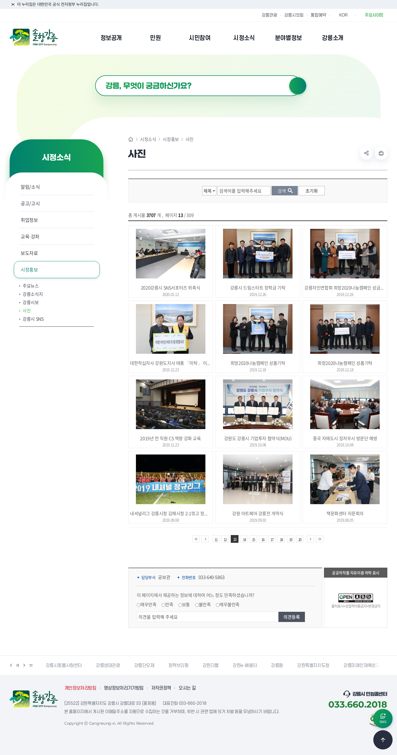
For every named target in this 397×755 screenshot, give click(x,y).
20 (299, 539)
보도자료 (29, 252)
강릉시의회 (294, 15)
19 (290, 539)
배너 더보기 (31, 665)
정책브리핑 (178, 665)
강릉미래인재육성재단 (364, 665)
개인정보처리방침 (80, 688)
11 (215, 539)
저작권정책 (161, 688)
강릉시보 (31, 302)
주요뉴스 (31, 285)
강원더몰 (211, 665)
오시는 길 (187, 688)
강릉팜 (277, 665)
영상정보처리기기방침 (124, 688)
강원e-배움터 (245, 665)
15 (253, 539)
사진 (27, 310)
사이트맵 (383, 37)
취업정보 (29, 219)
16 (262, 539)
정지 (18, 665)
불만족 (205, 604)
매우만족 (148, 604)
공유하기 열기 (366, 153)
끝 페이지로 (319, 539)
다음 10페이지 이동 (310, 539)
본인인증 (369, 37)
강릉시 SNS (33, 318)
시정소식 (148, 139)
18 (281, 539)
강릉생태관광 (108, 665)
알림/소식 (30, 186)
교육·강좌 (30, 236)
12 (225, 539)
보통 (186, 604)
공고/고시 (30, 203)
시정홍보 (29, 269)
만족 (169, 604)
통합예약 (318, 15)
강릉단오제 (144, 665)
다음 (24, 665)
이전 (11, 665)
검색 (297, 85)
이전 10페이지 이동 (205, 539)
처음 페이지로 (196, 539)
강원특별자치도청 (313, 665)
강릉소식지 (33, 294)
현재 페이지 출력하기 (381, 153)
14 (244, 539)
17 (271, 539)
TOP (383, 739)
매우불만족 (229, 604)
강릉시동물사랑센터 (64, 665)
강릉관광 (269, 15)
